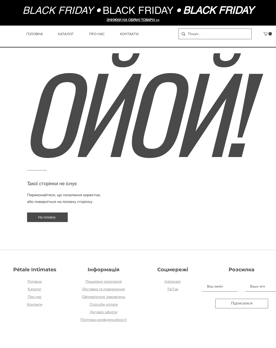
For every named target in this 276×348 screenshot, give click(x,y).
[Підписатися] (241, 303)
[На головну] (47, 217)
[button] (267, 34)
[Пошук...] (214, 34)
